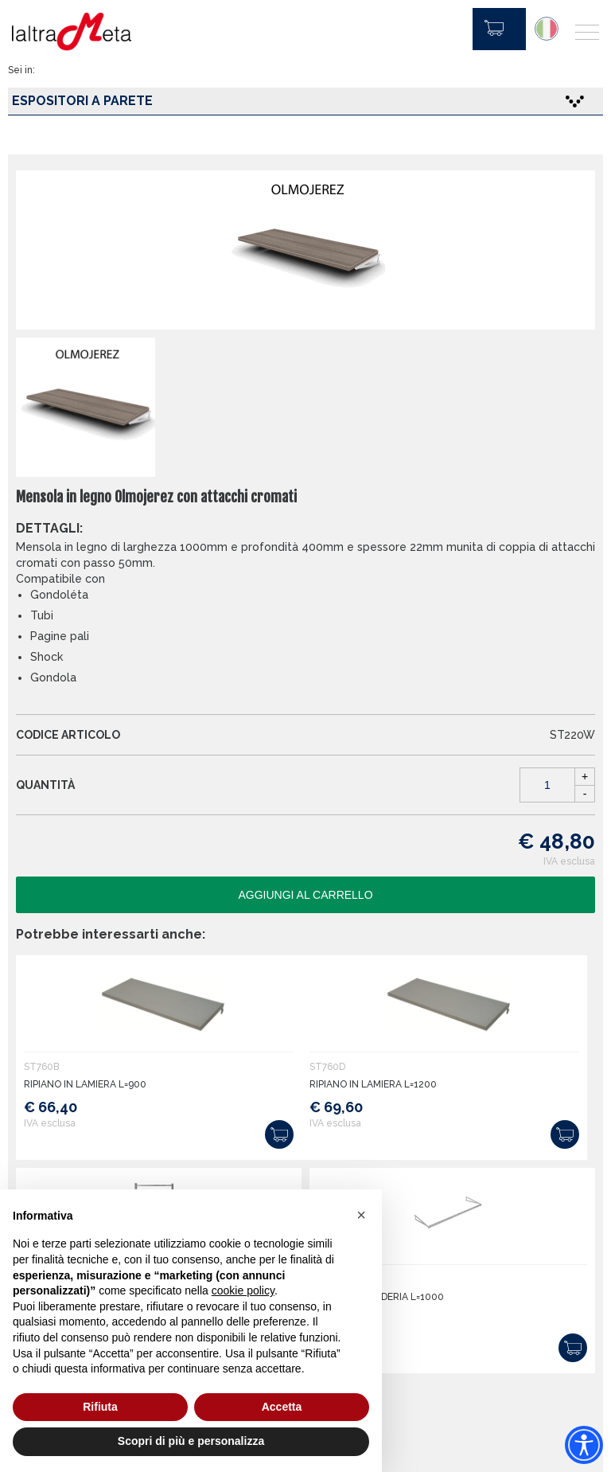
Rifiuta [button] (100, 1406)
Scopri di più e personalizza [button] (191, 1441)
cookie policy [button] (243, 1290)
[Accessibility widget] (584, 1445)
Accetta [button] (282, 1406)
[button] (361, 1215)
